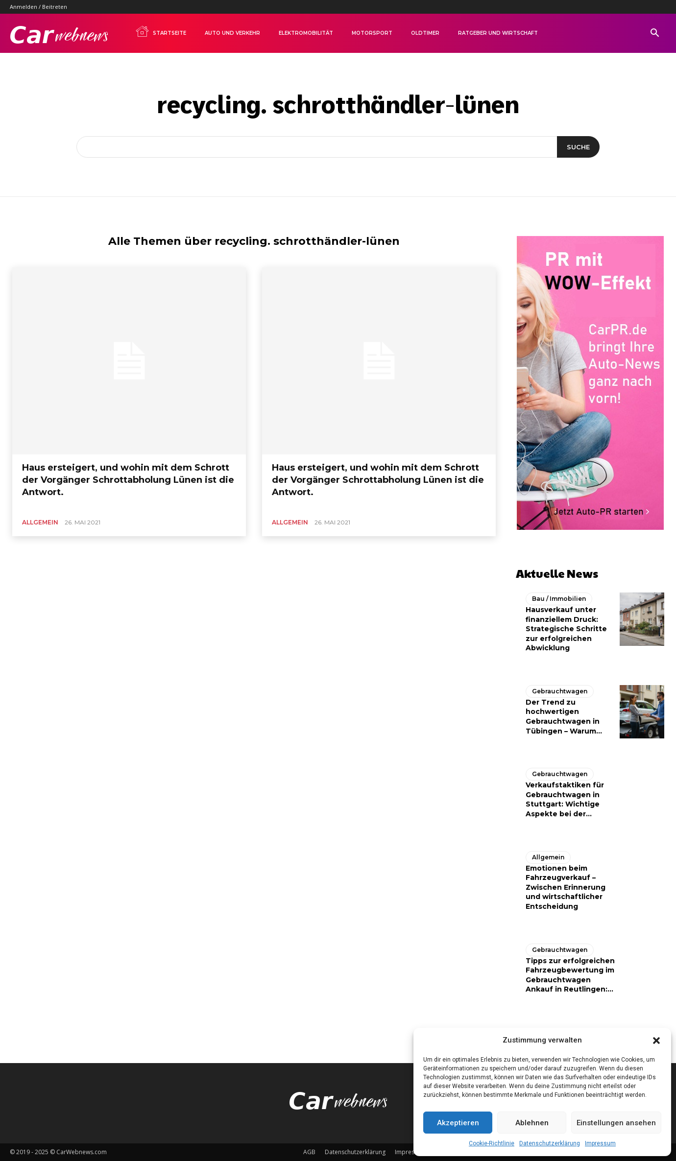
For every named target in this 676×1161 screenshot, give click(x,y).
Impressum (600, 1143)
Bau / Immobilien (559, 598)
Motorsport (372, 33)
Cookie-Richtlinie (491, 1143)
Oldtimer (425, 33)
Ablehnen (532, 1122)
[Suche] (578, 147)
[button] (656, 1040)
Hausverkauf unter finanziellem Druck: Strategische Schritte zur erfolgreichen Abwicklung (566, 628)
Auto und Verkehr (232, 33)
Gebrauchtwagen (559, 691)
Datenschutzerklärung (549, 1143)
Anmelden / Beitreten (38, 6)
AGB (309, 1152)
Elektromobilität (306, 33)
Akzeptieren (458, 1122)
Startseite (160, 31)
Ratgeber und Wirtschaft (498, 33)
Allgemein (40, 522)
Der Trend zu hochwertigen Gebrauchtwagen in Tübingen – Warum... (564, 716)
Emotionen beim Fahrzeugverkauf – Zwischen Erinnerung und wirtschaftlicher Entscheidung (565, 887)
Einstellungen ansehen (616, 1122)
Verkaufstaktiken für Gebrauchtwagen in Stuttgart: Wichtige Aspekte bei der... (565, 799)
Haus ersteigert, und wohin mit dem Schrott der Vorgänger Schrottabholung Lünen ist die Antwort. (128, 480)
